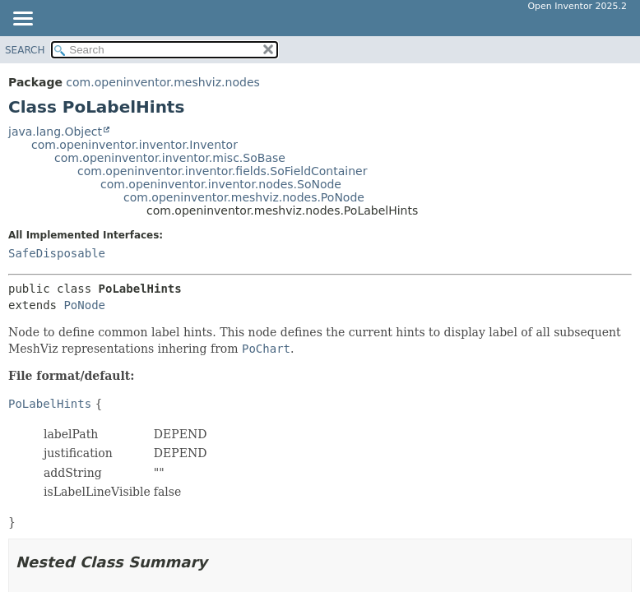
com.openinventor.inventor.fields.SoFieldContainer (222, 171)
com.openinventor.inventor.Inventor (134, 144)
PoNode (84, 305)
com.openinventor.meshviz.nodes (162, 82)
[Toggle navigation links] (22, 19)
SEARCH (25, 50)
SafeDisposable (56, 253)
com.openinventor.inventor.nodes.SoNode (220, 184)
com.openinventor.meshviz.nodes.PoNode (243, 197)
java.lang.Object (55, 131)
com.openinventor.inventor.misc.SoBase (169, 157)
